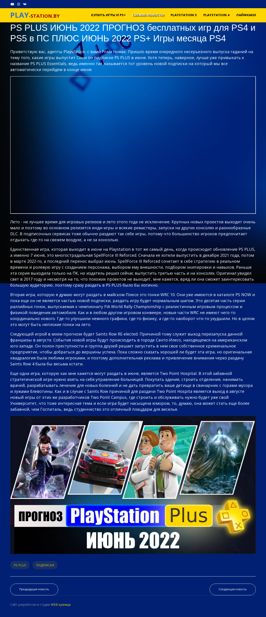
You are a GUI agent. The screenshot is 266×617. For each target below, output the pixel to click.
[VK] (25, 4)
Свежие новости (148, 15)
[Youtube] (12, 4)
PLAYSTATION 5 (184, 15)
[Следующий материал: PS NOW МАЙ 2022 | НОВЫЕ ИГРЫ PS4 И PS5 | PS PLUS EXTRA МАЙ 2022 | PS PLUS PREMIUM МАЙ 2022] (233, 589)
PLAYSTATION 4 (216, 15)
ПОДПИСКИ (45, 565)
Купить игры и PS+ (108, 15)
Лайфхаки (246, 15)
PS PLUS (20, 565)
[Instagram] (18, 4)
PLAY (19, 15)
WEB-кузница (61, 604)
